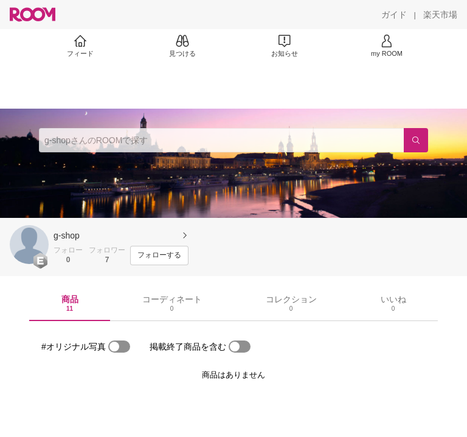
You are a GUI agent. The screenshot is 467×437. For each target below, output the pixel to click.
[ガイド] (394, 14)
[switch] (119, 346)
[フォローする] (159, 255)
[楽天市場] (440, 14)
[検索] (416, 140)
